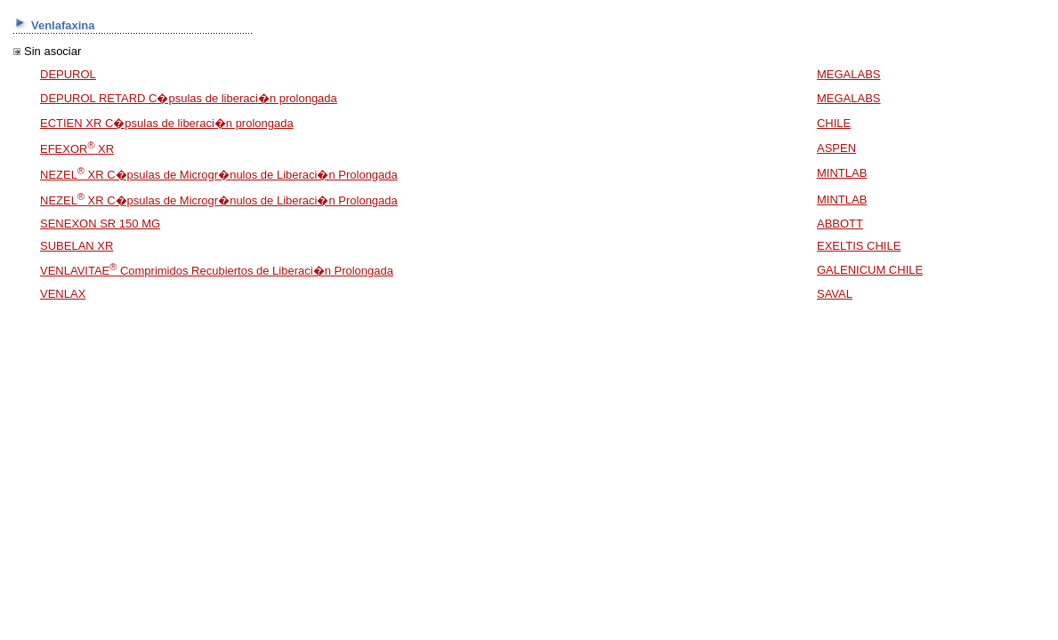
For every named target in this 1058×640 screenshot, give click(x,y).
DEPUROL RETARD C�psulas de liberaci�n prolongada (188, 98)
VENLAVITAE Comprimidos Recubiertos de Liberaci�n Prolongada (216, 270)
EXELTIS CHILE (859, 245)
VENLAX (62, 293)
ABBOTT (840, 223)
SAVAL (834, 293)
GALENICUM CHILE (870, 269)
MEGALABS (849, 74)
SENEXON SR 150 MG (100, 223)
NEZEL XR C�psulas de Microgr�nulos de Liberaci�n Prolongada (219, 174)
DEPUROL (68, 74)
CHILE (834, 123)
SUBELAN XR (76, 245)
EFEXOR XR (77, 149)
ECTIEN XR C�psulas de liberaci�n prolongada (167, 123)
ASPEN (836, 148)
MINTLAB (842, 173)
